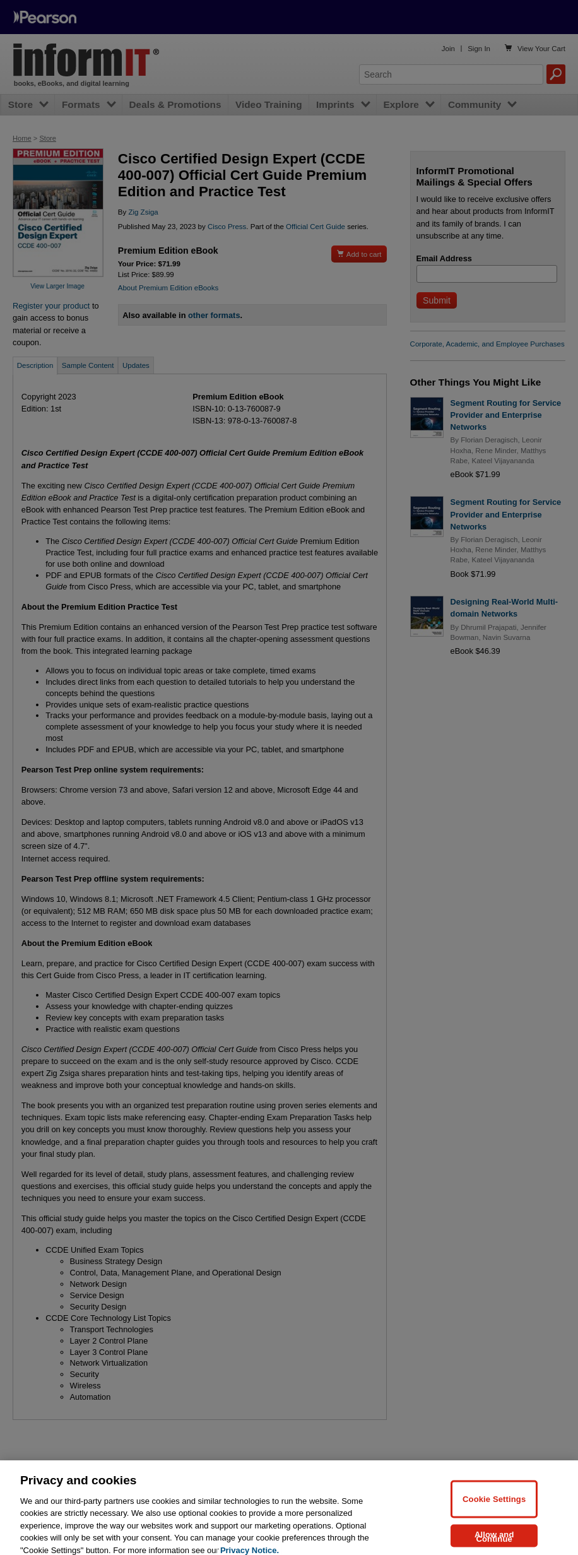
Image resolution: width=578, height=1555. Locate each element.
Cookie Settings (494, 1506)
